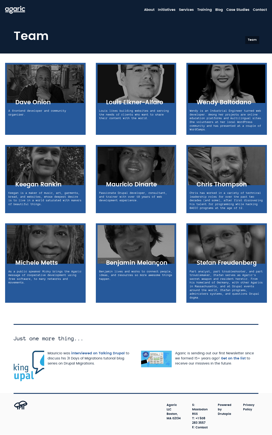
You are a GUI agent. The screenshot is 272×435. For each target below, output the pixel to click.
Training (204, 9)
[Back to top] (16, 409)
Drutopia (224, 413)
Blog (219, 9)
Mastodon (200, 409)
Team (252, 39)
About (149, 9)
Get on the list (233, 358)
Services (186, 9)
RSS (195, 413)
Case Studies (237, 9)
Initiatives (167, 9)
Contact (260, 9)
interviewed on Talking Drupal (98, 353)
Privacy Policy (249, 407)
